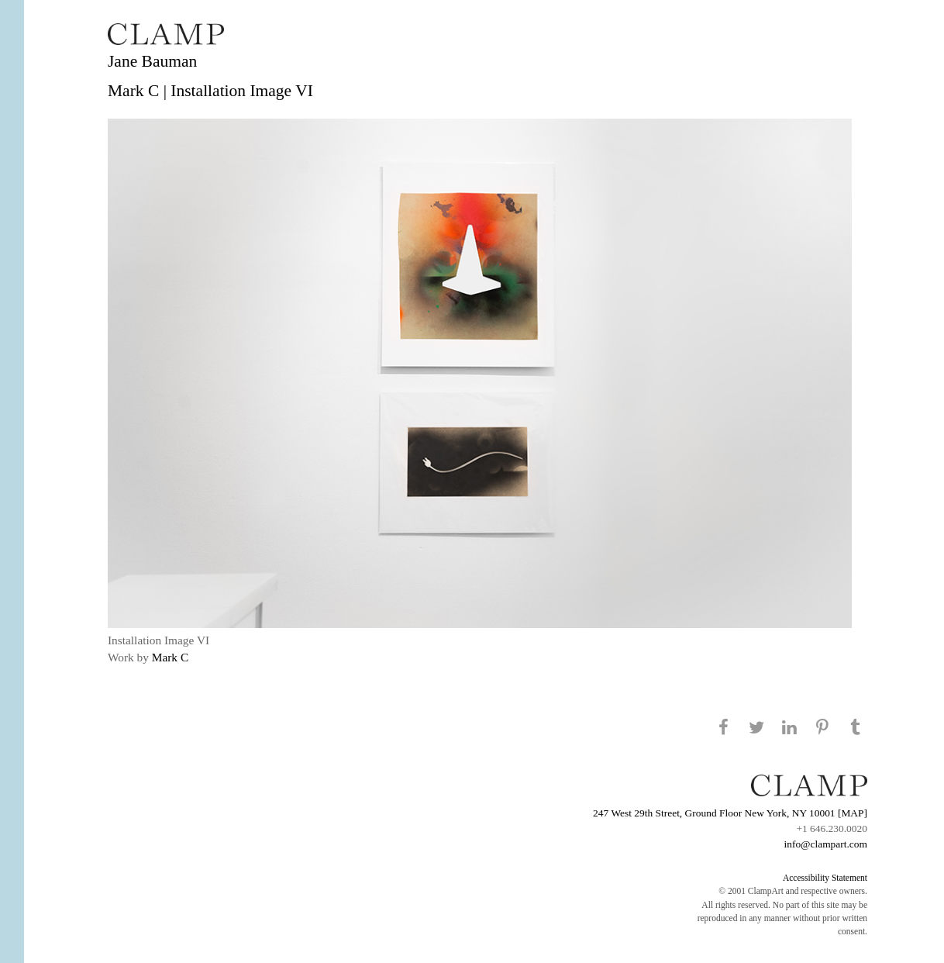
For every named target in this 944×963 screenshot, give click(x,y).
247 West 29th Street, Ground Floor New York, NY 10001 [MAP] (730, 813)
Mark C (170, 657)
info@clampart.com (825, 844)
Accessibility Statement (825, 877)
